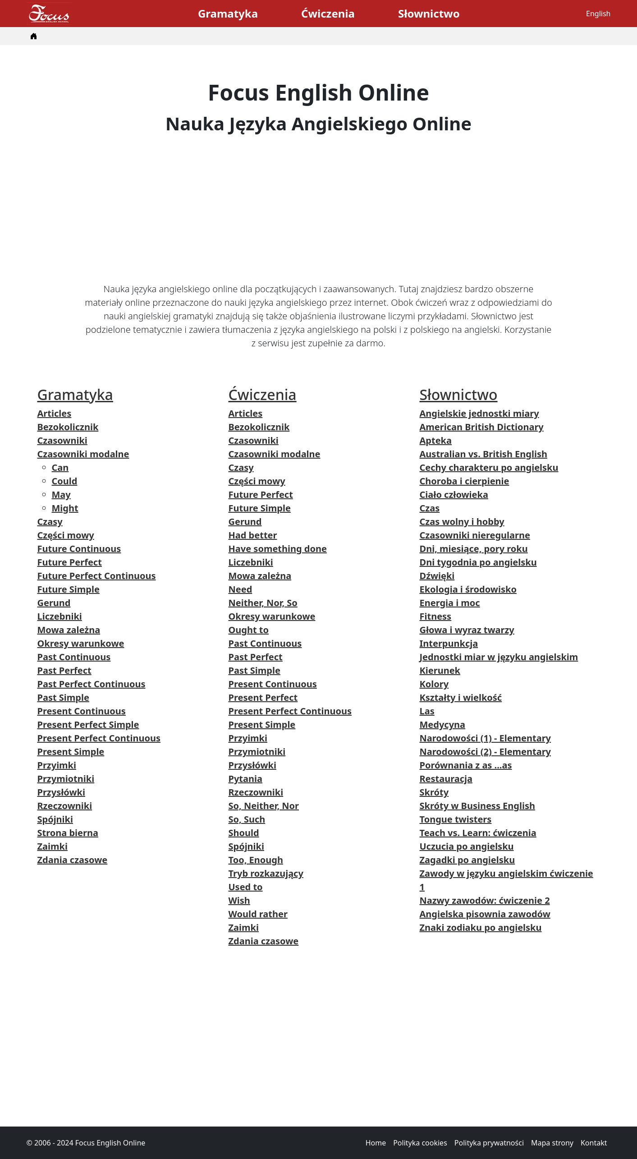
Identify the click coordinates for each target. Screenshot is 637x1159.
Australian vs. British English (483, 454)
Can (60, 467)
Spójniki (55, 819)
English (598, 13)
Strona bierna (67, 833)
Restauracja (446, 779)
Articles (54, 413)
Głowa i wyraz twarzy (467, 630)
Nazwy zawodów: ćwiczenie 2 (485, 900)
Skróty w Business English (477, 806)
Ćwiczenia (328, 13)
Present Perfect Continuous (98, 738)
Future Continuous (79, 549)
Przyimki (57, 765)
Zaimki (52, 846)
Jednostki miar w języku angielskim (499, 657)
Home (376, 1143)
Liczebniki (59, 616)
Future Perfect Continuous (96, 576)
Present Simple (71, 751)
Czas (430, 508)
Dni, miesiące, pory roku (474, 549)
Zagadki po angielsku (467, 860)
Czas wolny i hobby (462, 521)
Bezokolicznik (68, 427)
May (61, 494)
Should (244, 833)
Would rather (258, 914)
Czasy (50, 521)
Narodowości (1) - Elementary (485, 738)
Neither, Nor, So (263, 603)
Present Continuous (81, 711)
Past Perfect (64, 670)
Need (240, 589)
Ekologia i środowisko (468, 589)
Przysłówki (61, 792)
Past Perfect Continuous (91, 684)
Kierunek (440, 670)
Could (65, 481)
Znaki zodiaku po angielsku (481, 927)
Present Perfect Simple (88, 724)
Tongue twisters (456, 819)
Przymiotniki (66, 779)
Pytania (245, 779)
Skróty (434, 792)
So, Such (247, 819)
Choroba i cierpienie (464, 481)
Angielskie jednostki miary (479, 413)
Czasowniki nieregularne (475, 535)
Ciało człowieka (454, 494)
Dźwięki (437, 576)
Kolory (434, 684)
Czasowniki (62, 440)
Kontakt (594, 1143)
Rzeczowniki (64, 806)
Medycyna (443, 724)
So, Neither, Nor (264, 806)
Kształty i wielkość (461, 697)
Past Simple (63, 697)
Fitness (436, 616)
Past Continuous (74, 657)
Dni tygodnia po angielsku (478, 562)
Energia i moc (450, 603)
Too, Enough (256, 860)
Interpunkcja (449, 643)
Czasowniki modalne (83, 454)
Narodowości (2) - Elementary (485, 751)
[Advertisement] (318, 208)
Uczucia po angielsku (467, 846)
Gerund (54, 603)
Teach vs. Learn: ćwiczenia (478, 833)
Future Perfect (69, 562)
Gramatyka (228, 13)
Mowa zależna (69, 630)
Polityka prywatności (489, 1143)
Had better (253, 535)
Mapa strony (552, 1143)
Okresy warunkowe (80, 643)
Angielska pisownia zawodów (485, 914)
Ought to (249, 630)
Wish (239, 900)
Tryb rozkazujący (266, 873)
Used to (246, 887)
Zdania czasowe (72, 860)
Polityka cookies (420, 1143)
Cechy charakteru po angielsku (489, 467)
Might (65, 508)
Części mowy (65, 535)
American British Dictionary (482, 427)
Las (427, 711)
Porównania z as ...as (466, 765)
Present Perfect (263, 697)
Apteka (436, 440)
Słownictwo (429, 13)
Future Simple (68, 589)
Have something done (278, 549)
